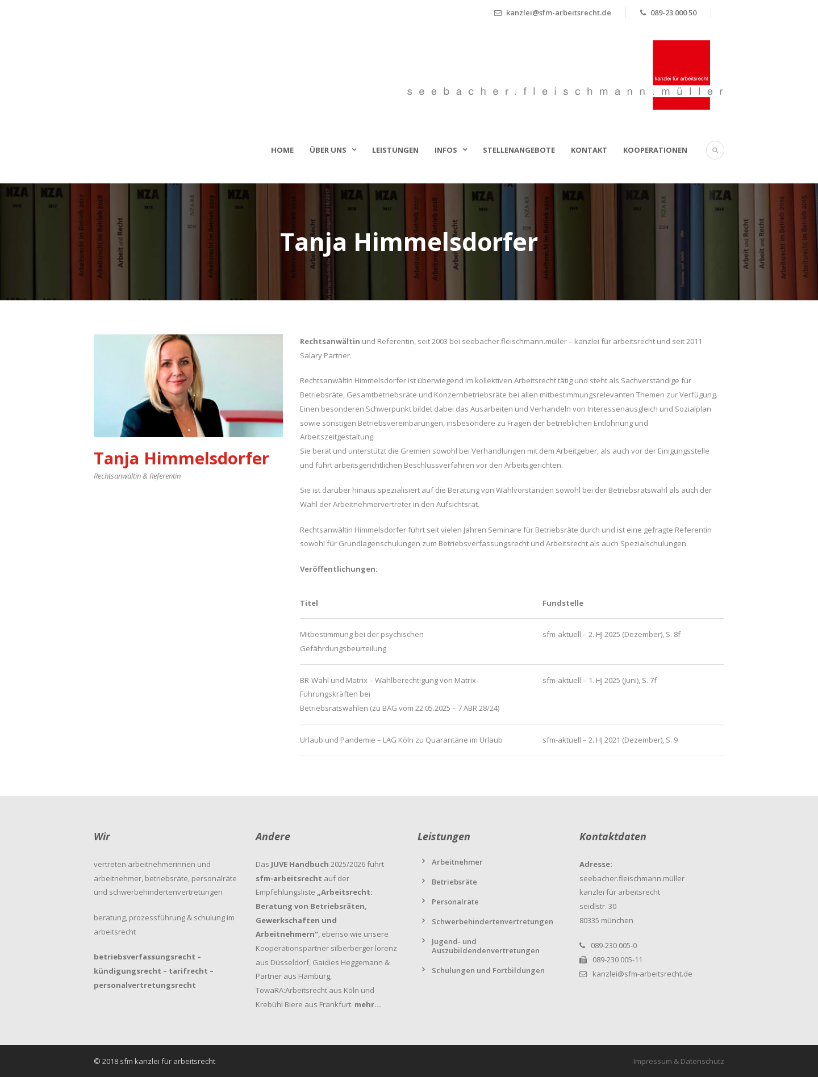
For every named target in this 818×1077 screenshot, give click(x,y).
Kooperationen (655, 150)
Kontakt (589, 150)
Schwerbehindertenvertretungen (492, 921)
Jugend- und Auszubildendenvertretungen (486, 946)
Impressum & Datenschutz (678, 1061)
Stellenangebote (519, 150)
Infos (446, 150)
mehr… (367, 1004)
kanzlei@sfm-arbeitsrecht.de (642, 974)
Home (282, 150)
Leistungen (395, 150)
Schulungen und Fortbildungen (488, 970)
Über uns (328, 150)
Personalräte (455, 901)
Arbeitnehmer (457, 862)
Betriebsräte (454, 882)
